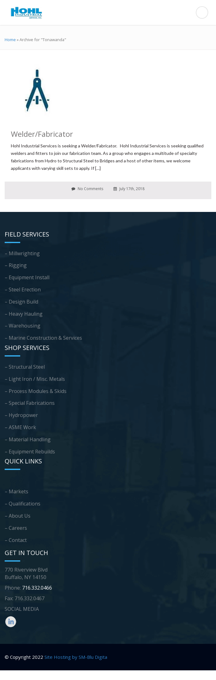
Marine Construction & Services (45, 337)
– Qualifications (22, 503)
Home (10, 39)
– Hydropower (21, 415)
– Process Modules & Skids (36, 391)
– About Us (17, 515)
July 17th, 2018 (129, 188)
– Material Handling (28, 439)
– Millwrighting (22, 253)
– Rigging (16, 265)
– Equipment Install (27, 277)
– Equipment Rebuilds (30, 451)
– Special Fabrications (30, 403)
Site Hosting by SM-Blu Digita (75, 657)
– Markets (16, 491)
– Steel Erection (23, 289)
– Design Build (21, 301)
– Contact (16, 540)
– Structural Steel (25, 366)
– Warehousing (22, 325)
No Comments (87, 188)
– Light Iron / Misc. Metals (35, 379)
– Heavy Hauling (24, 313)
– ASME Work (20, 427)
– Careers (16, 527)
